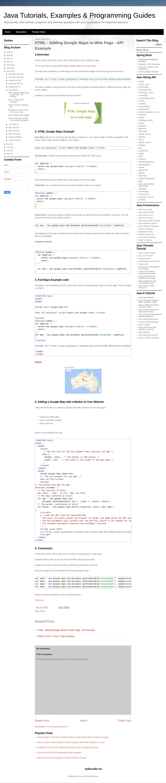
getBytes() (142, 126)
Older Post (124, 720)
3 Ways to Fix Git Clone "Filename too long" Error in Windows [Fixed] (67, 747)
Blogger (95, 776)
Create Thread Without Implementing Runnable (147, 272)
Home (7, 32)
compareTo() (143, 95)
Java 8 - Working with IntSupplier (16, 101)
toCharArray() (143, 191)
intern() (141, 140)
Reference (39, 600)
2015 (9, 150)
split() (140, 181)
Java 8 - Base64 (144, 325)
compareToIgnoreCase (146, 98)
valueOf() (141, 200)
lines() (140, 156)
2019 (9, 71)
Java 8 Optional (144, 332)
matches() (142, 159)
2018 (9, 144)
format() (141, 123)
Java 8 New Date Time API (148, 335)
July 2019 (12, 90)
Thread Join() (143, 264)
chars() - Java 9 (144, 84)
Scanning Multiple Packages (148, 72)
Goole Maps (73, 60)
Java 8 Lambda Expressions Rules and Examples (148, 311)
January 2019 (13, 140)
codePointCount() (144, 90)
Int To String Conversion (147, 237)
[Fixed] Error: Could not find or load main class (18, 111)
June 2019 (12, 124)
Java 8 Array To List (145, 215)
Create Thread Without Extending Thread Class (147, 277)
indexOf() (141, 137)
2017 (9, 147)
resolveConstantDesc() (146, 178)
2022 (9, 62)
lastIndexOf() (143, 151)
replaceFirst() (143, 170)
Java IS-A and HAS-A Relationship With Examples (59, 752)
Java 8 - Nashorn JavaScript (148, 338)
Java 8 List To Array (145, 218)
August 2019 (13, 87)
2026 (9, 52)
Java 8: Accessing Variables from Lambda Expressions (18, 119)
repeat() (141, 167)
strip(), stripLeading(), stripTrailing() (146, 185)
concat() (141, 101)
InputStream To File (145, 232)
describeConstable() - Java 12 (149, 112)
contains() (142, 104)
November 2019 (14, 77)
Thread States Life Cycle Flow (149, 261)
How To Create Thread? (147, 253)
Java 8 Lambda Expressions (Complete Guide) (148, 306)
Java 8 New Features (146, 297)
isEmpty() (141, 145)
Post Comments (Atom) (57, 727)
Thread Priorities (144, 258)
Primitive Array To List (146, 234)
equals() (141, 117)
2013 (9, 154)
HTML (42, 611)
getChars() (142, 128)
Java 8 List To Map (145, 209)
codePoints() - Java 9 (146, 93)
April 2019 (12, 131)
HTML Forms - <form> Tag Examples (56, 636)
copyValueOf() (143, 109)
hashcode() (142, 131)
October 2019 (13, 80)
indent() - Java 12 (144, 134)
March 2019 (13, 134)
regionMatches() (144, 165)
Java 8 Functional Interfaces (148, 322)
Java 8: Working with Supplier (19, 115)
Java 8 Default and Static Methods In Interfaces (147, 328)
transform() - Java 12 (146, 197)
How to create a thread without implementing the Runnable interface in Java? (71, 742)
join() (140, 148)
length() (141, 153)
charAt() (141, 81)
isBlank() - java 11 (144, 142)
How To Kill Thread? (145, 256)
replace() (141, 173)
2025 (9, 55)
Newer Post (42, 720)
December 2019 (14, 74)
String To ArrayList (145, 240)
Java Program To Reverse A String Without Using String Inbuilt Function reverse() (72, 737)
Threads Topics (39, 32)
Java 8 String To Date (146, 212)
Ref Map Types (94, 156)
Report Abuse (142, 50)
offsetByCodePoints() (146, 162)
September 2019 (14, 83)
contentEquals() (144, 106)
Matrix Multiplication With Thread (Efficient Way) (147, 282)
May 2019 (12, 127)
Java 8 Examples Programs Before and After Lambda (148, 301)
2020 (9, 68)
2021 (9, 65)
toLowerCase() (143, 194)
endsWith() (142, 115)
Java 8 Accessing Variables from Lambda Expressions (150, 315)
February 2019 (14, 137)
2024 (9, 59)
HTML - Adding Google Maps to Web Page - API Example (66, 630)
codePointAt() (143, 87)
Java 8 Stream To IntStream (148, 226)
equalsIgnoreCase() (145, 120)
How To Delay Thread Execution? (146, 287)
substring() (142, 189)
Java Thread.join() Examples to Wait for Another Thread (61, 758)
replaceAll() (142, 176)
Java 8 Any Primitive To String (149, 221)
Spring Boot (21, 32)
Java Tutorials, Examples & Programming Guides (79, 15)
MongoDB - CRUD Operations (149, 64)
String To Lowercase (145, 229)
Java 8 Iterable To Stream (147, 223)
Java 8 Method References (148, 319)
